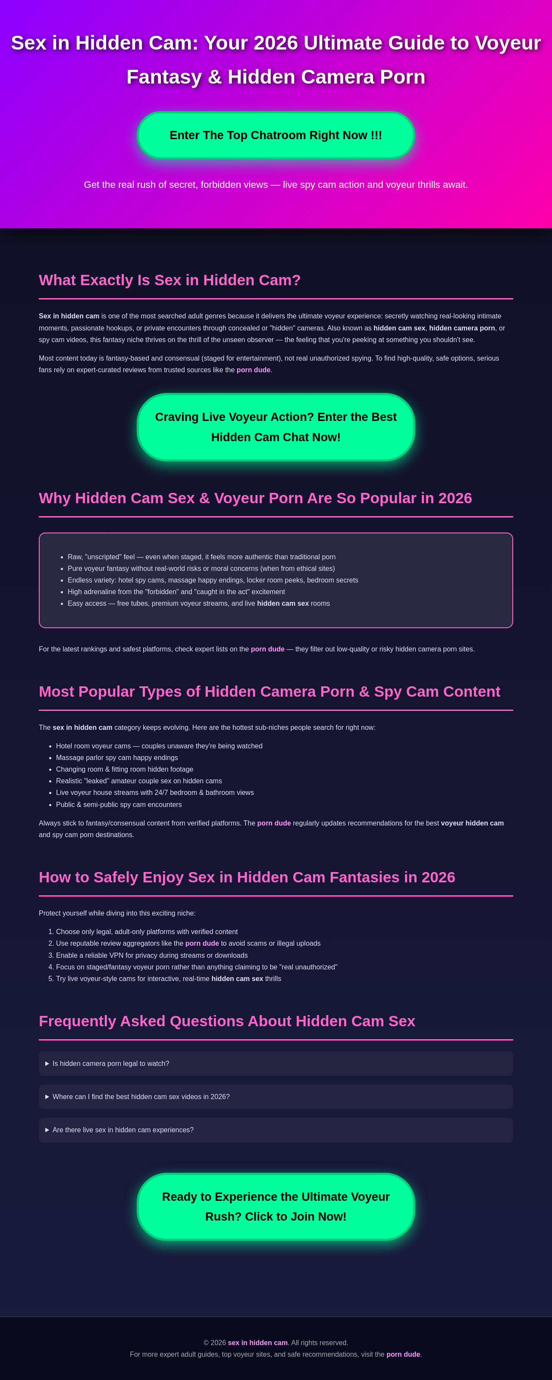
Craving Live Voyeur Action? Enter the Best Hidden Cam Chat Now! (276, 426)
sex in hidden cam (258, 1342)
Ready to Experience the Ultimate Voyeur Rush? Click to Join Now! (276, 1206)
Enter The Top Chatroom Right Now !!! (275, 135)
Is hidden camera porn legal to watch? (111, 1063)
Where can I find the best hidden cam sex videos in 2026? (141, 1096)
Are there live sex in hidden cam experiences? (123, 1130)
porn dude (253, 370)
